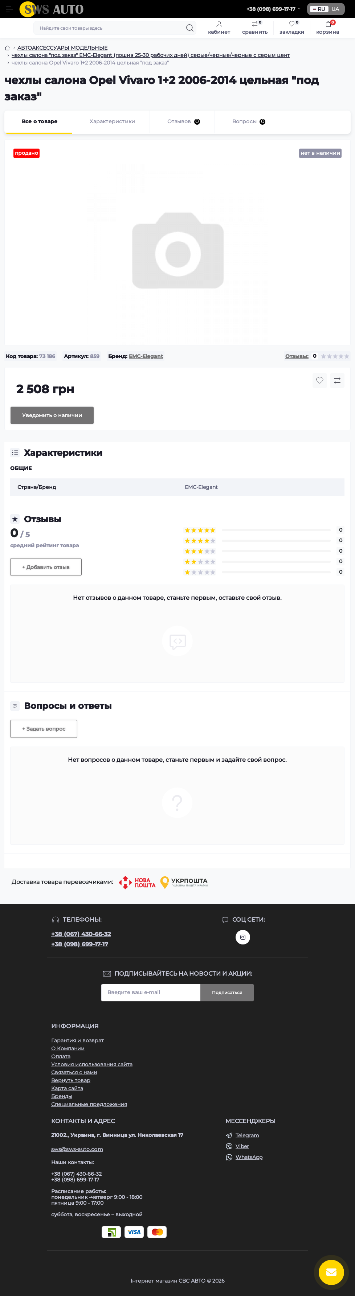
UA (335, 9)
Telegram (247, 1135)
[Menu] (9, 9)
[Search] (189, 28)
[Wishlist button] (320, 380)
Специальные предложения (89, 1104)
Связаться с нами (74, 1072)
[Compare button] (337, 380)
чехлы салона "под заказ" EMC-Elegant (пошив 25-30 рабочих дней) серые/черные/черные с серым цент (151, 55)
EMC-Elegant (146, 356)
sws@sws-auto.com (77, 1149)
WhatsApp (249, 1157)
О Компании (68, 1048)
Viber (242, 1146)
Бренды (61, 1096)
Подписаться (227, 992)
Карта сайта (67, 1088)
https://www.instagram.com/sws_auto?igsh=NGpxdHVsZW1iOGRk (242, 937)
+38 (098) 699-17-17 (79, 944)
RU (319, 9)
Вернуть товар (70, 1080)
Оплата (60, 1056)
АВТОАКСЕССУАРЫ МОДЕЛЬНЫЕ (62, 48)
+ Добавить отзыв (46, 567)
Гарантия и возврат (77, 1040)
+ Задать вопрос (43, 729)
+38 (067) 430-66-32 (81, 934)
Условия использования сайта (91, 1064)
